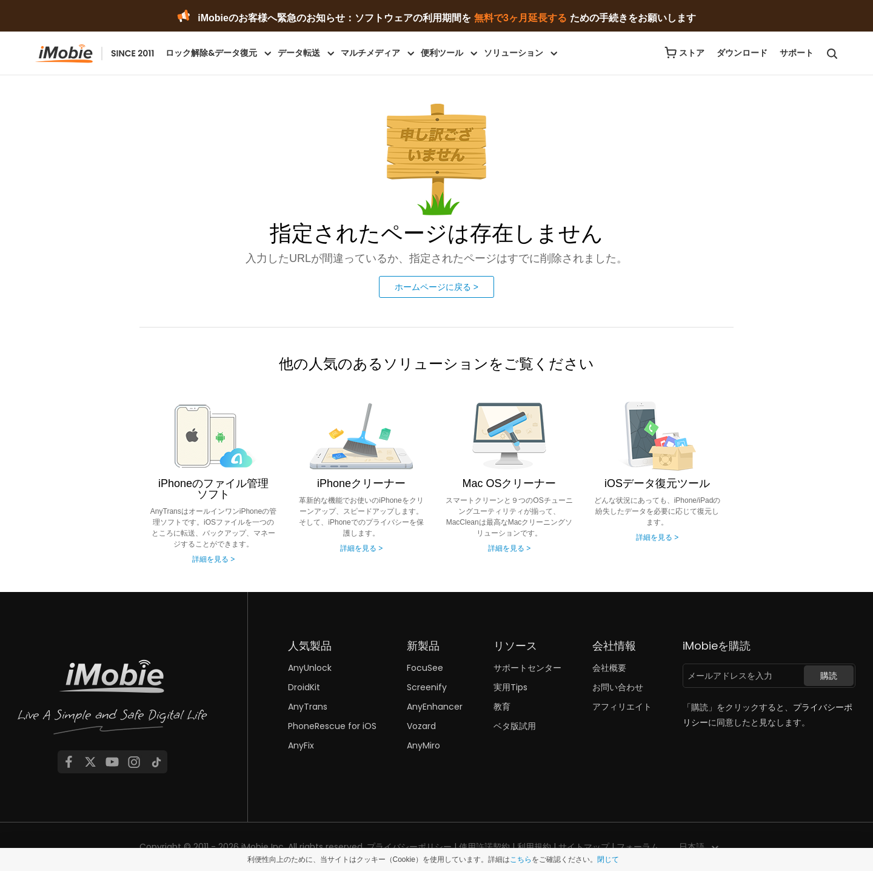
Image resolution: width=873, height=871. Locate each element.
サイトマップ (583, 847)
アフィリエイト (622, 707)
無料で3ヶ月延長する (520, 18)
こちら (521, 859)
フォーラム (638, 847)
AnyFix (301, 745)
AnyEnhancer (435, 707)
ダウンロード (742, 53)
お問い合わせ (617, 687)
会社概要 (609, 668)
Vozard (421, 726)
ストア (691, 53)
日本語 (691, 847)
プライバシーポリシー (409, 847)
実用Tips (510, 687)
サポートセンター (527, 668)
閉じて (608, 859)
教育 (501, 707)
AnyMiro (423, 745)
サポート (797, 53)
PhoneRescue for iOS (332, 726)
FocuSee (425, 668)
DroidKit (304, 687)
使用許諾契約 (484, 847)
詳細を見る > (213, 559)
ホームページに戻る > (436, 287)
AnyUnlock (310, 668)
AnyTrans (307, 707)
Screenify (427, 687)
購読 (828, 676)
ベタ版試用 (514, 726)
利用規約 (534, 847)
